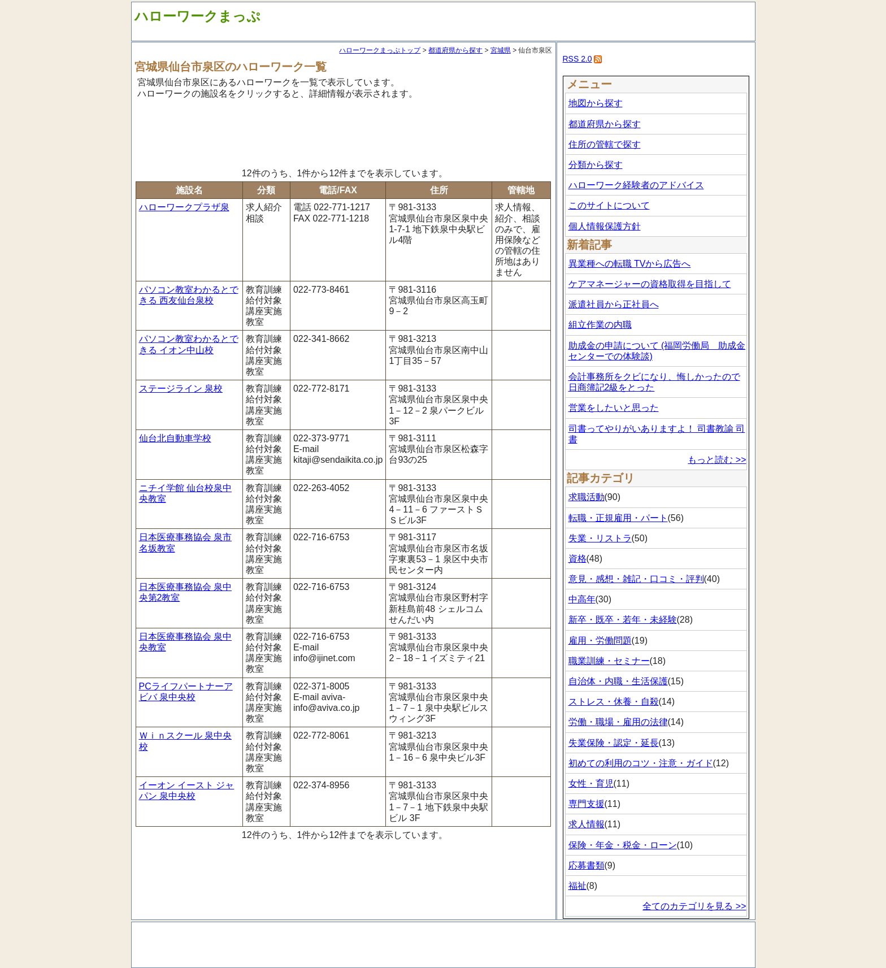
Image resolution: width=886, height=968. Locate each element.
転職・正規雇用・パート (618, 518)
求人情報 (586, 824)
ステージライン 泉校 (181, 388)
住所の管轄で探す (604, 144)
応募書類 (586, 865)
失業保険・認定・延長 (613, 743)
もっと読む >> (717, 460)
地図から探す (595, 103)
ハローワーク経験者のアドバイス (636, 185)
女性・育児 (591, 783)
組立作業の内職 (600, 324)
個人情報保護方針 (604, 226)
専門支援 (586, 804)
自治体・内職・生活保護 (618, 681)
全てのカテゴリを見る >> (694, 906)
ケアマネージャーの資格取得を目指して (649, 284)
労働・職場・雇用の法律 (618, 722)
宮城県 (500, 50)
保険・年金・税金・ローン (622, 845)
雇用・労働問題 (600, 640)
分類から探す (595, 165)
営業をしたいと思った (613, 408)
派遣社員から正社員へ (613, 304)
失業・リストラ (600, 538)
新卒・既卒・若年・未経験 (622, 619)
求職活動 (586, 497)
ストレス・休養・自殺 (613, 701)
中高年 (582, 599)
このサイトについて (609, 205)
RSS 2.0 (577, 58)
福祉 (577, 886)
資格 (577, 558)
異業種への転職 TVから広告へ (629, 263)
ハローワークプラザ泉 (184, 207)
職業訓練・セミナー (609, 661)
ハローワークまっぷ (197, 16)
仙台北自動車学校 (175, 438)
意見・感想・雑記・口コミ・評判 (636, 579)
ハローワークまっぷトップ (379, 50)
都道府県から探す (455, 50)
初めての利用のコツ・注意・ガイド (640, 763)
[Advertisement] (343, 131)
